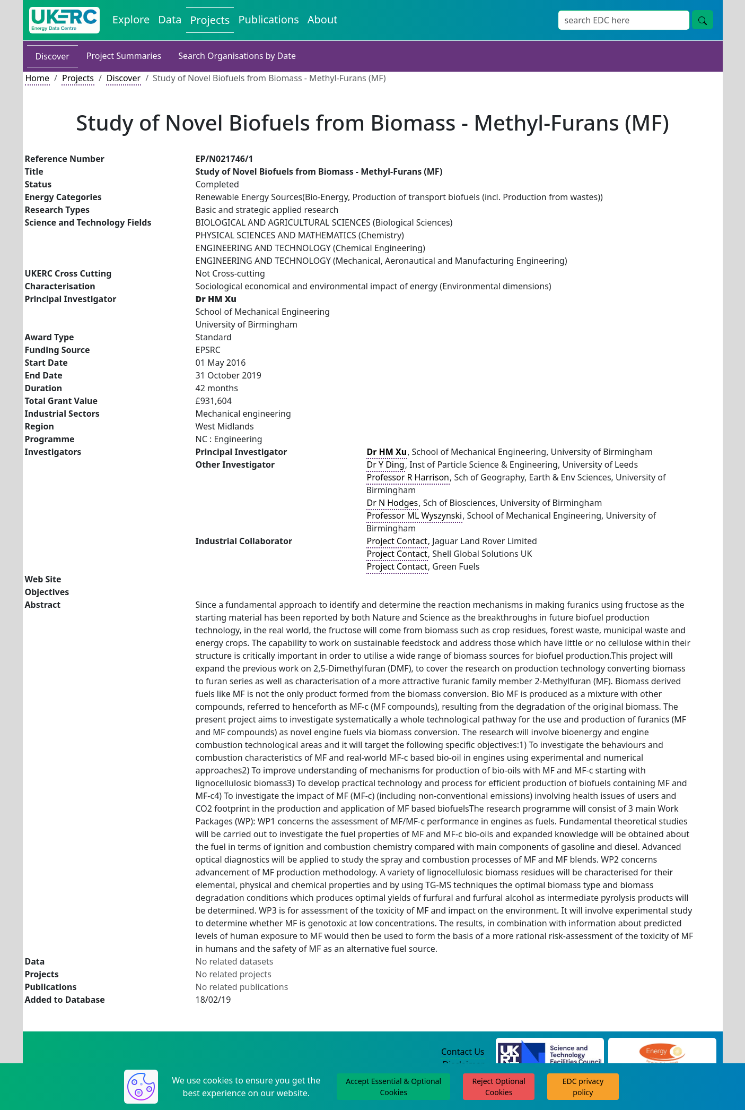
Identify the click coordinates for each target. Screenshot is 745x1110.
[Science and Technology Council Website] (549, 1052)
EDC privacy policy (583, 1086)
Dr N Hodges (392, 503)
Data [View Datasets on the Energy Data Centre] (169, 19)
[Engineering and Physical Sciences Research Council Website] (662, 1052)
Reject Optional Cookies (498, 1086)
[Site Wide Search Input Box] (624, 20)
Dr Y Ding (386, 464)
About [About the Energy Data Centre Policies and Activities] (323, 19)
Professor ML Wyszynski (414, 515)
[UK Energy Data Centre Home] (64, 20)
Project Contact (397, 541)
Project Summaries (123, 56)
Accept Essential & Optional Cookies (393, 1086)
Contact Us (462, 1051)
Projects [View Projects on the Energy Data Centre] (210, 20)
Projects (78, 78)
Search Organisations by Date (237, 56)
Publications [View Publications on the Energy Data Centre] (268, 19)
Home (37, 78)
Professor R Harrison (408, 477)
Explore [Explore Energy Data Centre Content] (131, 19)
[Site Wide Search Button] (702, 19)
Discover (52, 56)
